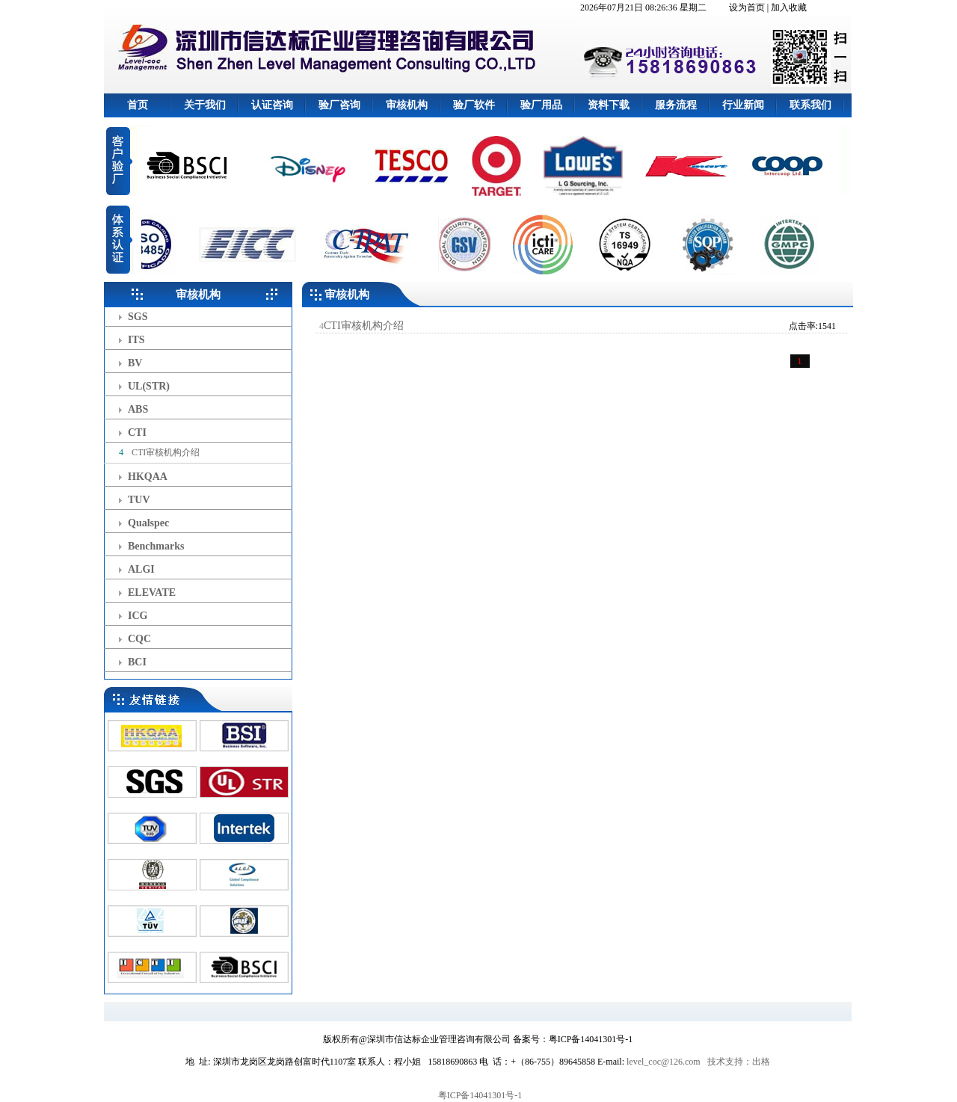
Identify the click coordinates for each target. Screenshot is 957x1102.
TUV (139, 499)
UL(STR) (149, 386)
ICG (137, 615)
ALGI (141, 569)
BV (135, 363)
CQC (139, 638)
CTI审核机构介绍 (164, 452)
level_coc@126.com (664, 1061)
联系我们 (810, 105)
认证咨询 (272, 105)
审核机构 (407, 105)
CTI (137, 432)
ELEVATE (152, 592)
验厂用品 (541, 105)
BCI (137, 662)
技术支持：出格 (738, 1061)
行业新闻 (743, 105)
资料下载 (609, 105)
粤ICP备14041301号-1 (480, 1095)
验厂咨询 (339, 105)
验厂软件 (474, 105)
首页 (137, 105)
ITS (136, 339)
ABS (138, 409)
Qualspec (148, 523)
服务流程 (676, 105)
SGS (137, 316)
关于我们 (205, 105)
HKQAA (147, 476)
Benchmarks (156, 546)
